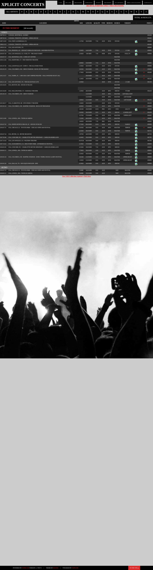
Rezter (55, 568)
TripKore (75, 568)
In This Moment (11, 28)
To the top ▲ (134, 568)
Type (103, 23)
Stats (98, 2)
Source (117, 23)
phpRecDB (25, 568)
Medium (110, 23)
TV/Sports (119, 2)
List (60, 2)
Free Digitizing (134, 2)
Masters (78, 2)
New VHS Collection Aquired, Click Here (76, 176)
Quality (97, 23)
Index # (149, 23)
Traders (107, 2)
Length (89, 23)
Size (81, 23)
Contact (148, 2)
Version (127, 23)
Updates (89, 2)
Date (4, 23)
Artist (76, 21)
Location (43, 23)
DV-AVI (68, 2)
